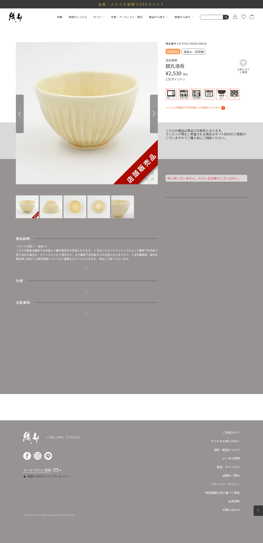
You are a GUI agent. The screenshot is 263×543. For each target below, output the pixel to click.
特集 (59, 17)
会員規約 (234, 501)
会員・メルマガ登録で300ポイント (131, 4)
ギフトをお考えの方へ (225, 441)
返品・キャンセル (228, 467)
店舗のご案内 (231, 475)
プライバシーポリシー (225, 484)
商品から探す (158, 17)
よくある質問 (231, 458)
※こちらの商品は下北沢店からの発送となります (193, 107)
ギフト (99, 17)
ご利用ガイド (231, 432)
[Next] (154, 114)
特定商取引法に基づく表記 (222, 493)
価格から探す (184, 17)
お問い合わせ (231, 510)
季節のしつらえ (78, 17)
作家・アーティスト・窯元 (127, 17)
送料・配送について (227, 450)
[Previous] (20, 114)
